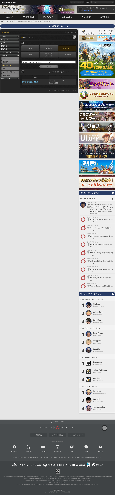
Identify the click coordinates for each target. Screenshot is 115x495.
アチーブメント (6, 52)
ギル (30, 48)
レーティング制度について (20, 457)
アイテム (4, 37)
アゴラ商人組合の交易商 (30, 82)
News (30, 451)
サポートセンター (58, 457)
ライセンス (68, 457)
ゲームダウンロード (76, 435)
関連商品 (39, 435)
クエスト (4, 43)
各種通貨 (49, 48)
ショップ (4, 55)
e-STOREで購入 (57, 435)
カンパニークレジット (48, 55)
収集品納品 (67, 55)
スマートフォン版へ (58, 421)
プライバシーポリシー (46, 457)
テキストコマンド (7, 79)
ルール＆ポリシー (78, 457)
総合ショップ (67, 48)
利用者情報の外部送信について (93, 457)
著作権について (34, 457)
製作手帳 (4, 46)
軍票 (30, 55)
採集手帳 (4, 49)
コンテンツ (4, 40)
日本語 (95, 2)
